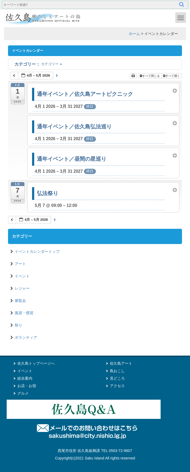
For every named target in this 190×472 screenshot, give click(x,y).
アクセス (117, 386)
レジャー (22, 288)
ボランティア (26, 337)
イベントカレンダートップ (37, 251)
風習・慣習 (24, 313)
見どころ (117, 378)
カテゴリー (38, 64)
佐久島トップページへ (36, 363)
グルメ (23, 393)
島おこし (117, 371)
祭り (18, 325)
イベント (22, 276)
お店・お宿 (26, 386)
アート (20, 264)
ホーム (134, 34)
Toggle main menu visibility (181, 17)
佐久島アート (121, 363)
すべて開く (172, 75)
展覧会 (20, 300)
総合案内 (24, 378)
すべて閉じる (150, 75)
